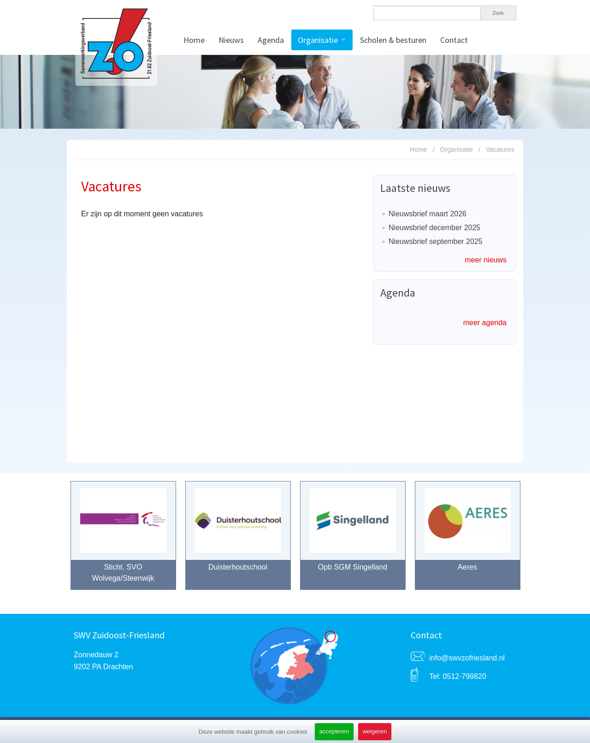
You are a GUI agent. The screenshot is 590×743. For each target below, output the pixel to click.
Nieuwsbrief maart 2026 (427, 214)
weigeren (375, 731)
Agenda (271, 40)
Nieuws (231, 40)
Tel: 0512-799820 (457, 676)
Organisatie (318, 40)
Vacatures (500, 149)
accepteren (334, 731)
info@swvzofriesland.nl (467, 658)
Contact (454, 40)
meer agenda (485, 323)
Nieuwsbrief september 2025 (436, 241)
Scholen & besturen (393, 40)
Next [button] (531, 540)
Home (194, 40)
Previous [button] (59, 540)
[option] (123, 540)
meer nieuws (486, 260)
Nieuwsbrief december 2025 (434, 228)
